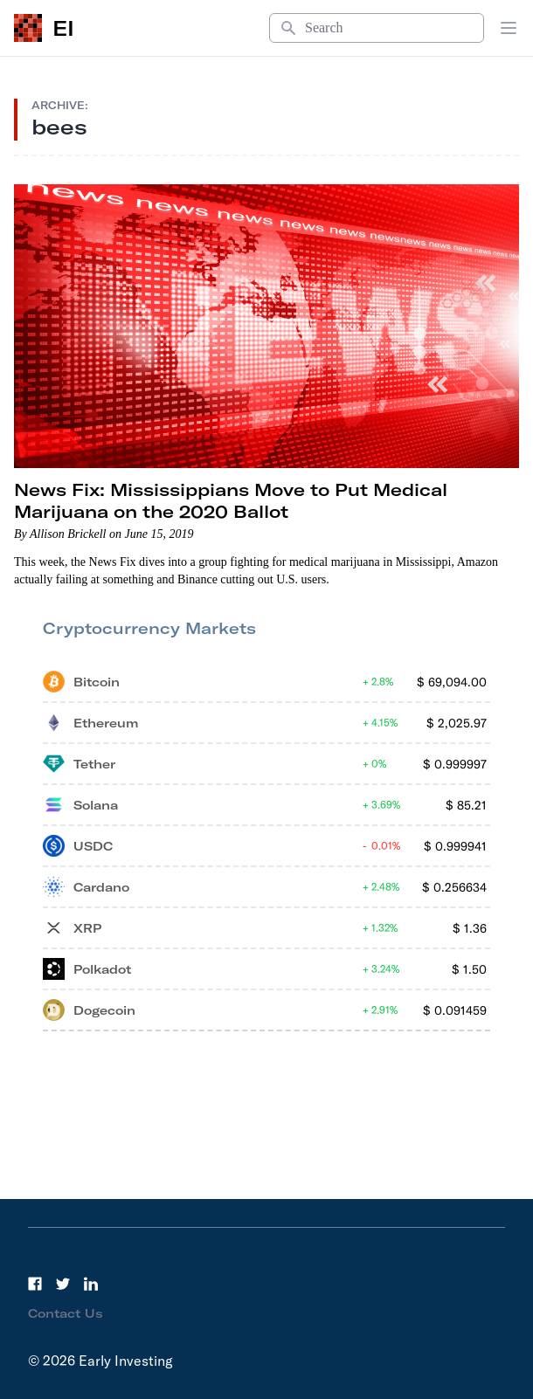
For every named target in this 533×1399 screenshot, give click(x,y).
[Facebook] (35, 1284)
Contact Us (65, 1313)
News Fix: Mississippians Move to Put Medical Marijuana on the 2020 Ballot (230, 500)
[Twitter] (63, 1284)
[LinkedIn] (91, 1284)
